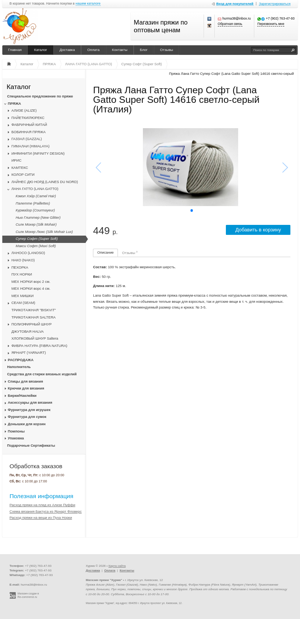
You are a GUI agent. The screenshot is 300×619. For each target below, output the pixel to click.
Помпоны (16, 431)
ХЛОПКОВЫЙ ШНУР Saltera (35, 338)
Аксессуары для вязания (30, 402)
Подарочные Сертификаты (31, 445)
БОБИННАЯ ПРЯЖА (29, 132)
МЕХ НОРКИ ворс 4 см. (31, 289)
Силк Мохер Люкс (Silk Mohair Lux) (44, 232)
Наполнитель (19, 367)
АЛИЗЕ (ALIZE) (24, 110)
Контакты (120, 50)
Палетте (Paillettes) (33, 203)
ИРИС (17, 160)
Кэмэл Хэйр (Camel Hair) (36, 196)
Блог (144, 50)
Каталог (40, 50)
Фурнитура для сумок (27, 417)
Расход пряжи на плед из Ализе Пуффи (42, 505)
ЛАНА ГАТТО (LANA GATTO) (35, 189)
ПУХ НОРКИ (22, 274)
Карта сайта (117, 566)
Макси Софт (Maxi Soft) (36, 246)
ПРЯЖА (14, 104)
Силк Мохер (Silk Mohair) (36, 224)
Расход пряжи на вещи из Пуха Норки (41, 518)
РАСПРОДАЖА (20, 360)
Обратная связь (230, 24)
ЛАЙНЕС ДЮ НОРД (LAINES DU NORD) (45, 182)
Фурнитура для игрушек (29, 410)
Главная (15, 50)
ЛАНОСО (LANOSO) (28, 253)
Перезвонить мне (270, 24)
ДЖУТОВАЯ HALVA (28, 331)
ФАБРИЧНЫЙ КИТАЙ (29, 125)
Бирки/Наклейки (22, 396)
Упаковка (16, 438)
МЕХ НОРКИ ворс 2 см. (31, 282)
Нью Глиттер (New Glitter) (38, 218)
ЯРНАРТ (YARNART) (29, 353)
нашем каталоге (88, 3)
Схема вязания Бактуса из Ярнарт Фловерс (46, 511)
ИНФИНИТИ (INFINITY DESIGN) (38, 153)
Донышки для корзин (26, 424)
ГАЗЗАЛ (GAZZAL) (27, 139)
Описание (105, 252)
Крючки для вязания (26, 388)
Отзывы (166, 50)
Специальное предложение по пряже (40, 96)
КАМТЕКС (20, 168)
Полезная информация (41, 496)
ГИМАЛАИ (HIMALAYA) (31, 146)
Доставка (67, 50)
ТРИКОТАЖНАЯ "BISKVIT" (34, 310)
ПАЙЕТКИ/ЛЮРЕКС (28, 118)
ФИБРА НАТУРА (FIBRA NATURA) (40, 346)
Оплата (93, 50)
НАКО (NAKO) (23, 260)
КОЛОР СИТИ (23, 175)
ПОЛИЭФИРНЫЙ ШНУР (32, 324)
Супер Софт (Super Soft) (37, 239)
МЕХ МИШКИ (23, 296)
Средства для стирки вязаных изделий (42, 374)
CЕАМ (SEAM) (23, 303)
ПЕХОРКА (20, 267)
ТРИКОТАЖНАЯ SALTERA (34, 317)
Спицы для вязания (25, 381)
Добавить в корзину (258, 230)
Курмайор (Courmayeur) (35, 210)
